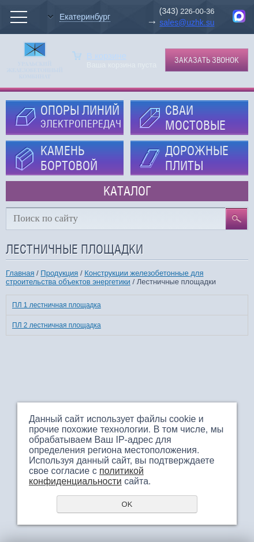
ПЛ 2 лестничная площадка (56, 325)
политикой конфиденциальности (86, 476)
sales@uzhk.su (186, 22)
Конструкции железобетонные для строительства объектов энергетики (104, 277)
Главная (20, 273)
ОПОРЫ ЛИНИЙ (80, 116)
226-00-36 (196, 11)
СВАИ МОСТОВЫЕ (195, 118)
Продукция (59, 273)
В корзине (106, 56)
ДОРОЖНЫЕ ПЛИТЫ (197, 158)
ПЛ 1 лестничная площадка (56, 305)
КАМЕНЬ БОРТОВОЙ (69, 158)
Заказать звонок (206, 60)
